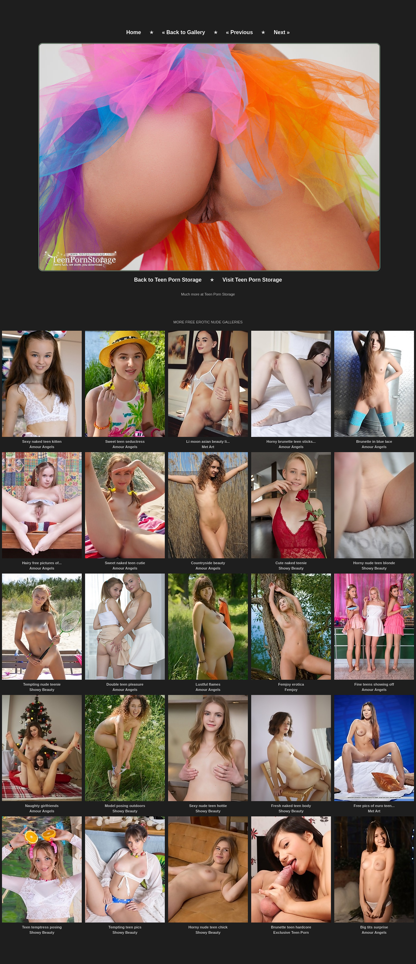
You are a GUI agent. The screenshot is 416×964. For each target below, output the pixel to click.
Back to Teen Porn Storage (167, 280)
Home (133, 32)
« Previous (239, 32)
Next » (282, 32)
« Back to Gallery (183, 32)
